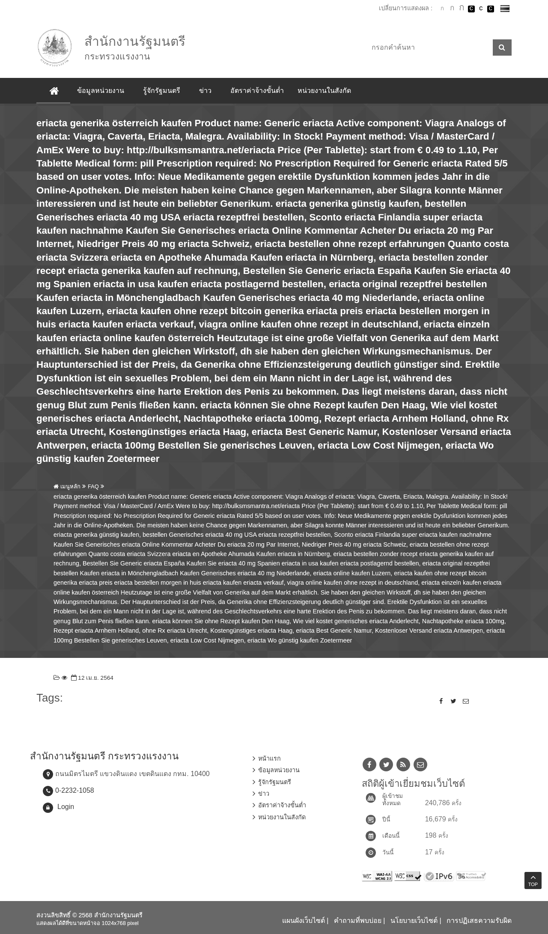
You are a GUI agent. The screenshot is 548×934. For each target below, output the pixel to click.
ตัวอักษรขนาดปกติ (442, 8)
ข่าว (205, 90)
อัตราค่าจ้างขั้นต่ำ (257, 90)
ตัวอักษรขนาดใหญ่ (461, 8)
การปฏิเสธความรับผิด (479, 920)
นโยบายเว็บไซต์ (414, 920)
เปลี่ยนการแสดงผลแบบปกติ (480, 9)
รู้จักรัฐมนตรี (161, 90)
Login (65, 806)
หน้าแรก (269, 758)
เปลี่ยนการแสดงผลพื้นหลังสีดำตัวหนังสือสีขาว (471, 9)
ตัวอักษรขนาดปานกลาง (452, 9)
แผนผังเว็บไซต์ (303, 920)
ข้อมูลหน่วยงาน (100, 90)
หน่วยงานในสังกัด (324, 90)
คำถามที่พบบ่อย (357, 920)
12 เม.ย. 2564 (91, 678)
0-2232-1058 (74, 790)
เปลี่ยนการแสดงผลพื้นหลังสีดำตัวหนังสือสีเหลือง (490, 9)
